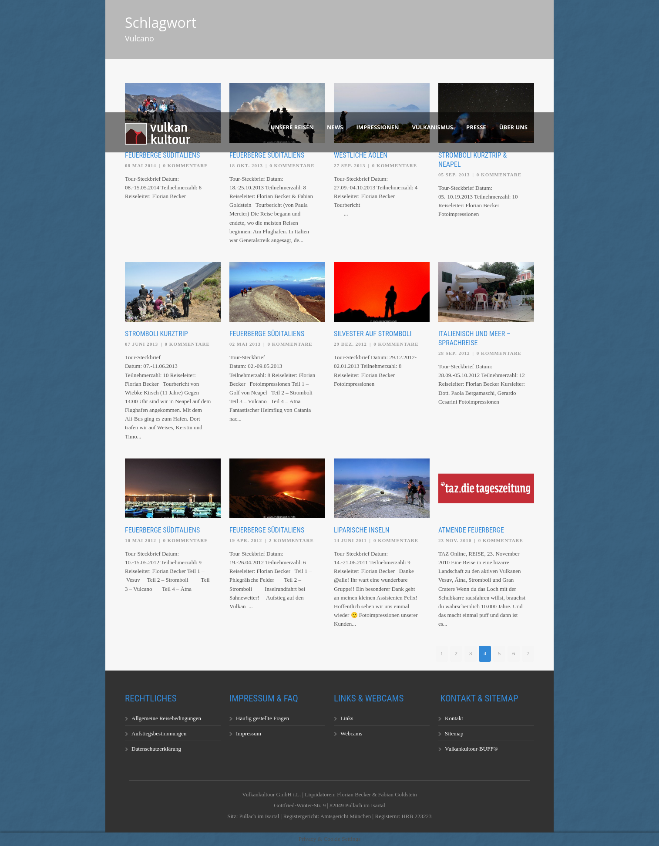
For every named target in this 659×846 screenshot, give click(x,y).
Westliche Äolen (360, 155)
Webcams (351, 733)
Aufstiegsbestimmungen (158, 733)
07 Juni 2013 (141, 344)
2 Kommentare (291, 540)
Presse (476, 127)
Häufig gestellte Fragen (262, 718)
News (335, 127)
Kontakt (454, 718)
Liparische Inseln (362, 530)
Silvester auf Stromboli (372, 334)
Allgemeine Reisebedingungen (166, 718)
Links (346, 718)
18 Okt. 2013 (246, 165)
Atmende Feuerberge (471, 530)
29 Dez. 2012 (350, 344)
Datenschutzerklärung (156, 748)
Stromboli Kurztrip (156, 334)
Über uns (513, 127)
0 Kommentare (185, 165)
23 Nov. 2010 (454, 540)
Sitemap (454, 733)
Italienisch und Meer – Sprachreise (474, 338)
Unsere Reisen (292, 127)
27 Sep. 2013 (349, 165)
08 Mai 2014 (140, 165)
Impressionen (377, 127)
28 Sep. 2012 (454, 353)
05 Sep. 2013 (454, 174)
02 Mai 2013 (245, 344)
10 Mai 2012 (140, 540)
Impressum (248, 733)
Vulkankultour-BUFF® (471, 748)
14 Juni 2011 (350, 540)
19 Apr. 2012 (245, 540)
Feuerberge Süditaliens (162, 155)
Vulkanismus (433, 127)
